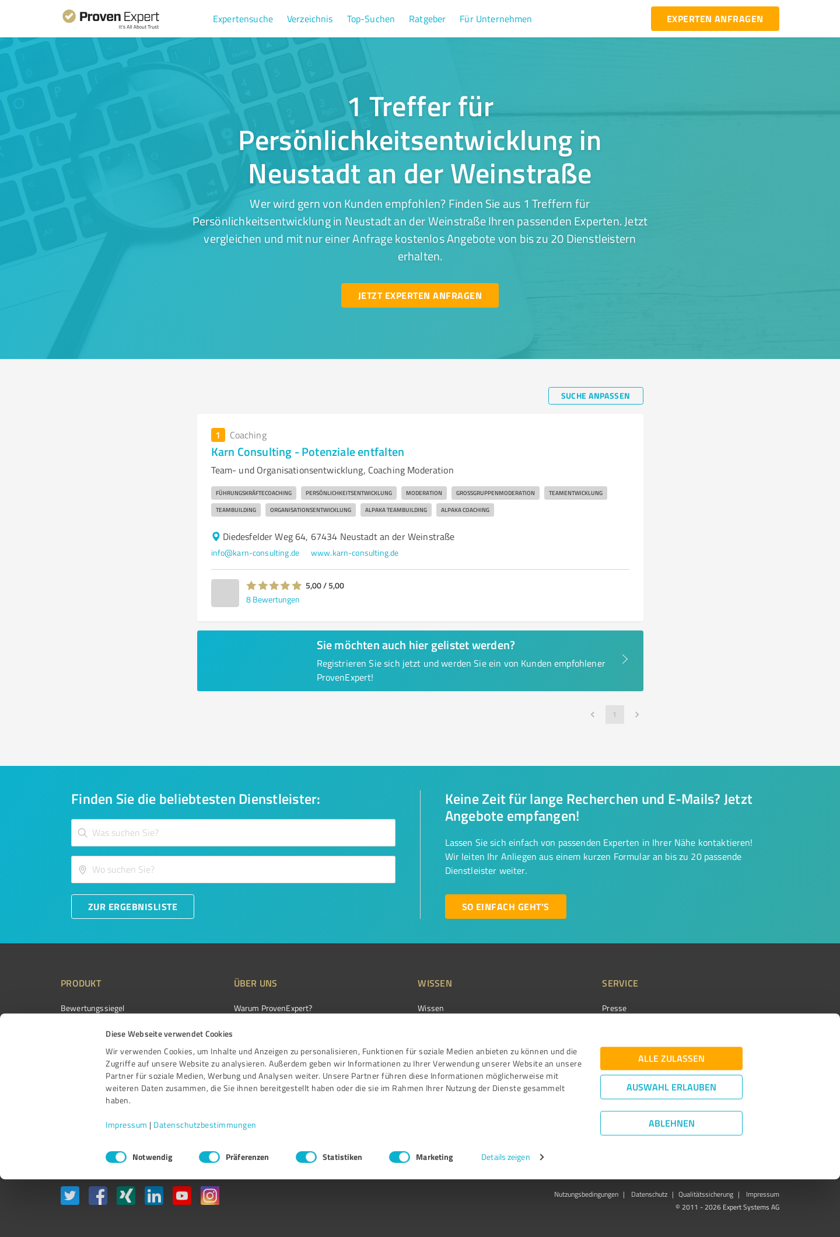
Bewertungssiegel (92, 1007)
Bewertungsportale (408, 1049)
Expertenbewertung (572, 1069)
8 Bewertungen (273, 599)
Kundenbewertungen (411, 1069)
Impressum (127, 1182)
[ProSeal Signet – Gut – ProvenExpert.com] (735, 1030)
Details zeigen (505, 1215)
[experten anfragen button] (715, 18)
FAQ (381, 1028)
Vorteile (74, 1049)
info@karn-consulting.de (255, 552)
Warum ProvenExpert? (251, 1007)
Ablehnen (672, 1181)
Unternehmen (237, 1028)
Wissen (387, 1007)
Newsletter (556, 1028)
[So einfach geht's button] (505, 906)
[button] (243, 19)
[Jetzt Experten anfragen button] (420, 295)
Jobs (219, 1069)
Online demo (559, 1049)
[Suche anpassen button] (595, 396)
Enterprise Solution (94, 1069)
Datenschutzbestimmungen (205, 1182)
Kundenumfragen (91, 1028)
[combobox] (233, 832)
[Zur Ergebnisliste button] (132, 906)
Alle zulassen (671, 1116)
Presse (549, 1007)
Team (221, 1049)
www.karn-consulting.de (354, 552)
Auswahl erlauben (671, 1145)
